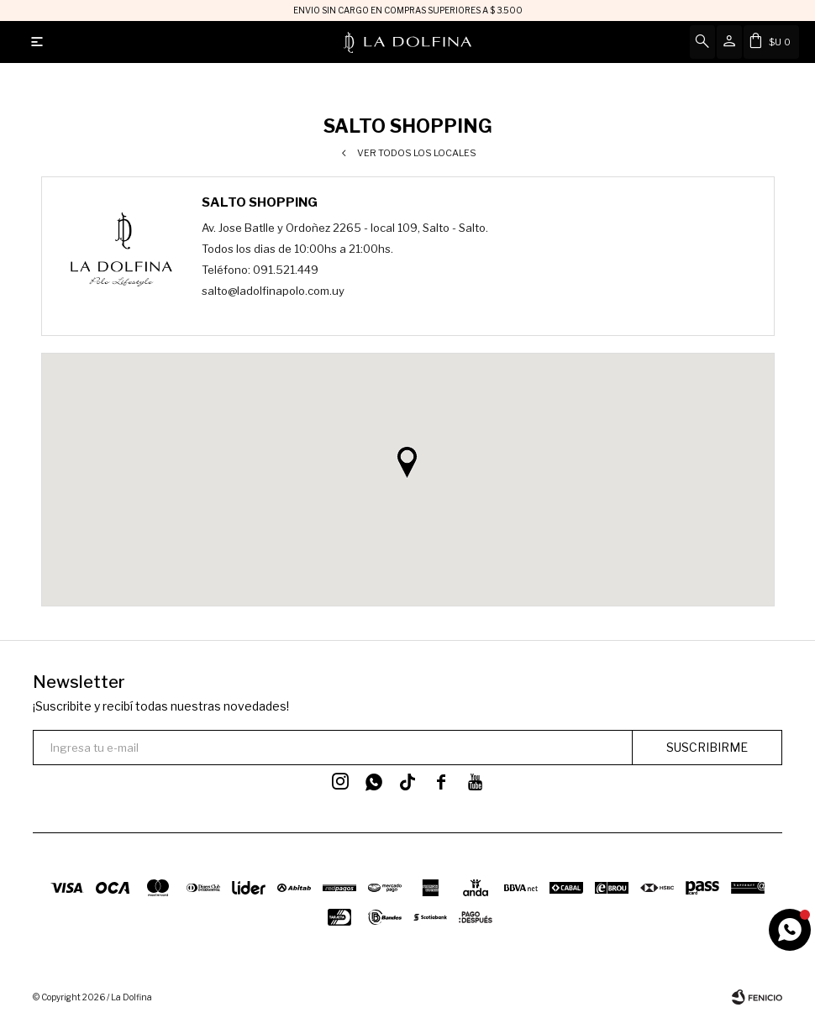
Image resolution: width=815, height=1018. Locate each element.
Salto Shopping (260, 202)
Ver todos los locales (416, 153)
